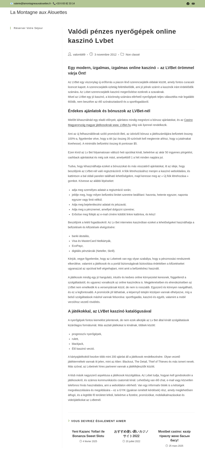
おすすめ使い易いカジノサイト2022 (131, 433)
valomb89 (79, 54)
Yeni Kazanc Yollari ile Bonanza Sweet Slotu (88, 433)
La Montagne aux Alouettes (38, 12)
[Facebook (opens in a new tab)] (188, 4)
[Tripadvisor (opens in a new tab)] (193, 4)
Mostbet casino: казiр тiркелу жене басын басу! (174, 436)
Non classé (133, 54)
